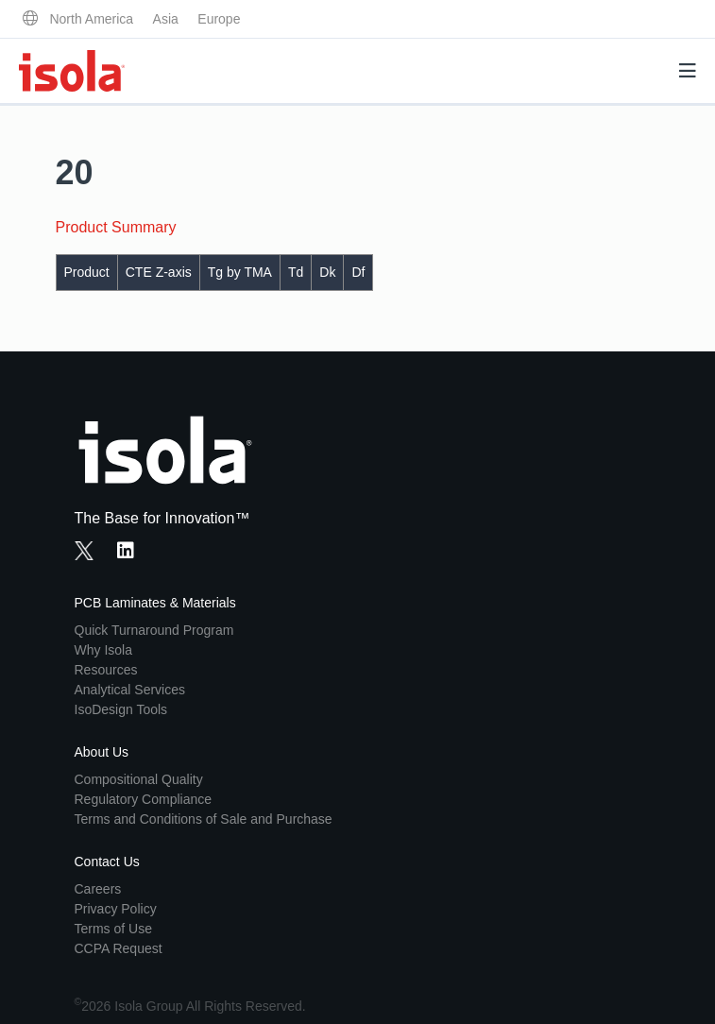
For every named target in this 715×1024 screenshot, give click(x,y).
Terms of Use (113, 928)
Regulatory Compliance (144, 799)
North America (91, 18)
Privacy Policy (116, 908)
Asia (166, 18)
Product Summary (116, 227)
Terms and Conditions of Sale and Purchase (203, 819)
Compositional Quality (139, 779)
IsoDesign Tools (121, 709)
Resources (106, 669)
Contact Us (107, 861)
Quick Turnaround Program (154, 630)
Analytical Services (130, 689)
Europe (218, 18)
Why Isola (103, 649)
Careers (98, 888)
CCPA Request (118, 948)
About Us (102, 751)
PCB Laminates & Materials (155, 602)
